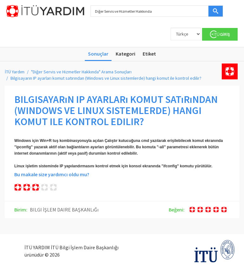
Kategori (125, 53)
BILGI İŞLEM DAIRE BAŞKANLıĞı (64, 209)
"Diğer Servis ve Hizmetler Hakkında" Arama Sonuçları (81, 72)
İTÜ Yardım (14, 72)
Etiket (149, 53)
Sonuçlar (98, 53)
